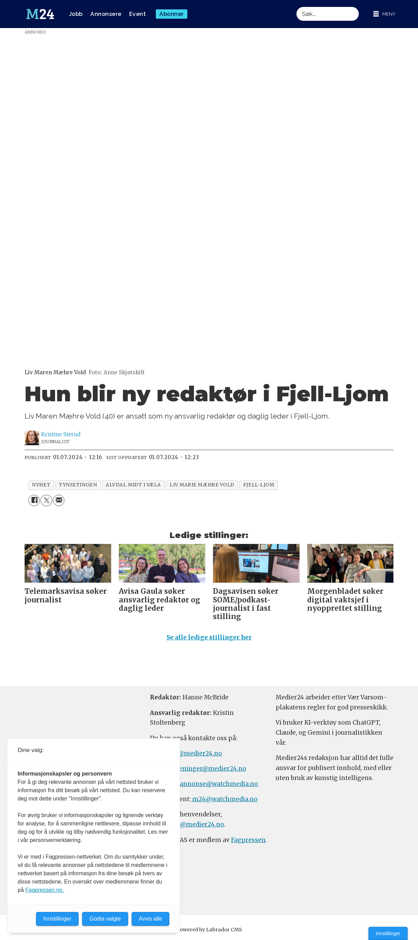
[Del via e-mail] (58, 500)
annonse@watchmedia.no (219, 784)
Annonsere (106, 14)
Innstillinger (388, 933)
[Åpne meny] (384, 14)
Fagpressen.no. (44, 890)
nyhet (41, 485)
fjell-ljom (258, 485)
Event (137, 14)
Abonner (171, 14)
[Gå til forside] (40, 14)
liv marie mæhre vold (202, 485)
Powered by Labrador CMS (209, 929)
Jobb (76, 14)
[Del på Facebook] (34, 500)
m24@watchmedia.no (224, 799)
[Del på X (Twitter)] (46, 500)
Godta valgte (105, 919)
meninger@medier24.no (209, 768)
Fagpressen (248, 840)
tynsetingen (78, 485)
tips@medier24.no (194, 753)
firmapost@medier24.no (187, 824)
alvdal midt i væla (133, 485)
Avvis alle (150, 919)
